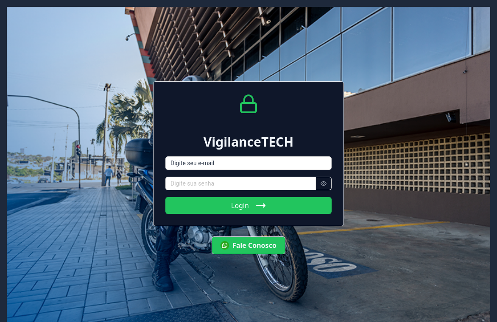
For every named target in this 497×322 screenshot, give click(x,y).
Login (248, 205)
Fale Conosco (248, 245)
